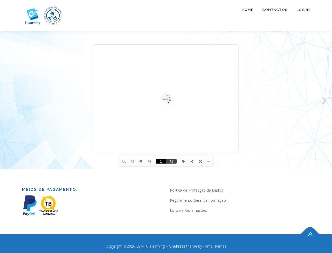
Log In (303, 10)
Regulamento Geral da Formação (198, 200)
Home (247, 10)
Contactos (275, 10)
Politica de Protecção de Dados (196, 190)
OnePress (177, 246)
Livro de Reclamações (188, 210)
